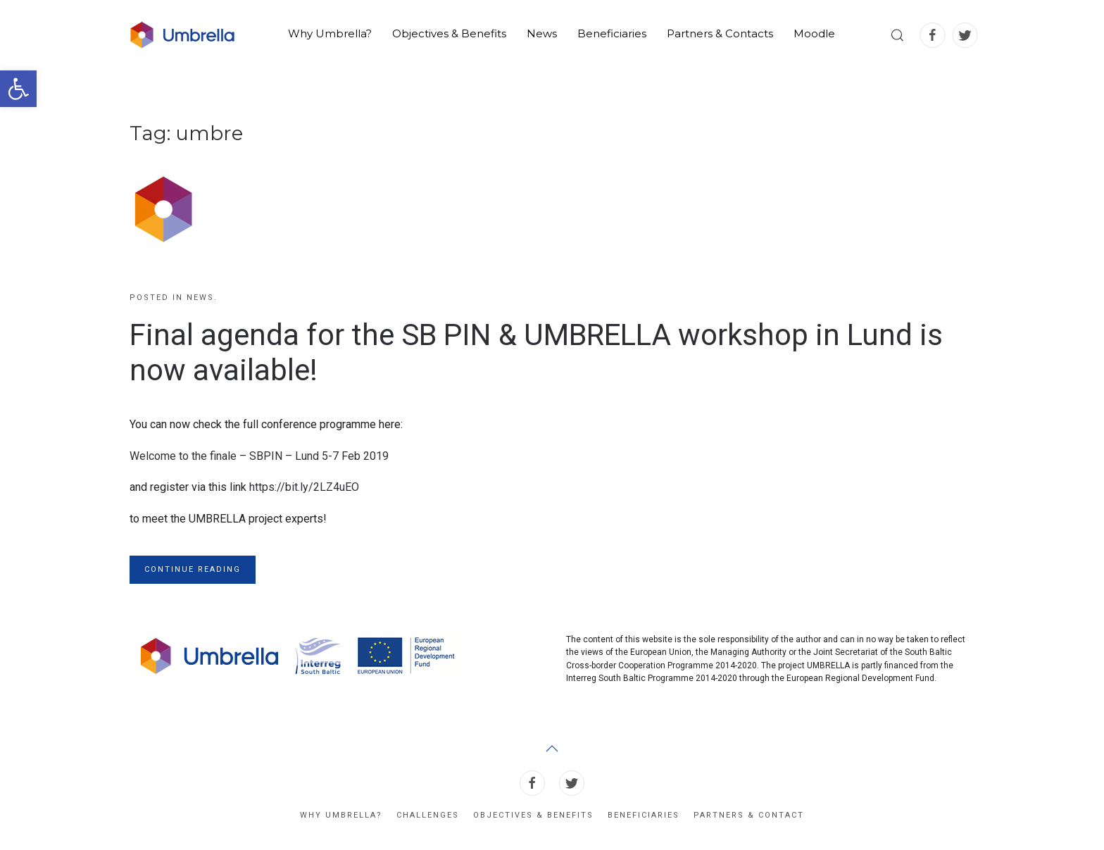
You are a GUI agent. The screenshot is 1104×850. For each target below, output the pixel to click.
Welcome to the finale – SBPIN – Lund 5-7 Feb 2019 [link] (259, 456)
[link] (18, 88)
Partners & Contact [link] (749, 815)
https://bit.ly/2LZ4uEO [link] (304, 487)
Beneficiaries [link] (611, 33)
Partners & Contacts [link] (720, 33)
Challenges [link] (427, 815)
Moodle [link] (814, 33)
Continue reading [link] (192, 569)
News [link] (542, 33)
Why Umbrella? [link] (330, 33)
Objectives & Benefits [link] (449, 33)
